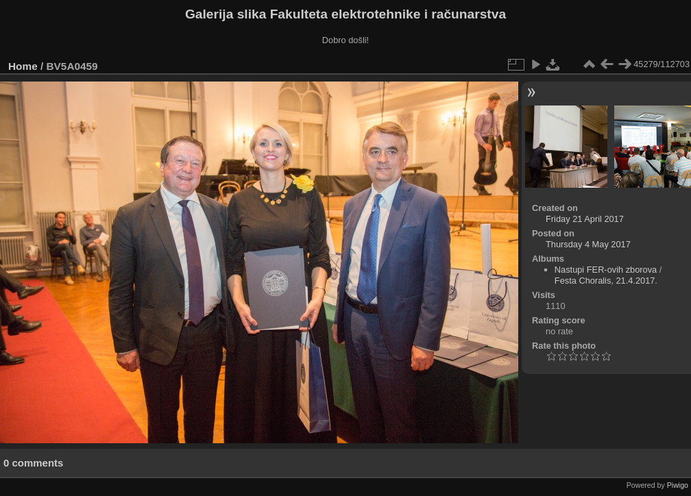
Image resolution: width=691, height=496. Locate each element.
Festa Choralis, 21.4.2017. (606, 280)
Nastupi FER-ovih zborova (606, 269)
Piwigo (677, 485)
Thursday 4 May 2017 (588, 244)
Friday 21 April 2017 (585, 219)
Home (23, 66)
